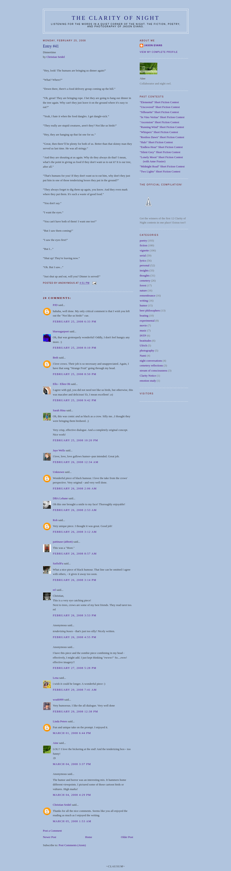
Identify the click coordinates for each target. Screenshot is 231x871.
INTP (143, 335)
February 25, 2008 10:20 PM (75, 440)
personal (144, 265)
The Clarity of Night (116, 18)
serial (143, 255)
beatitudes (145, 340)
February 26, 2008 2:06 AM (75, 488)
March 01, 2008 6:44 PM (72, 733)
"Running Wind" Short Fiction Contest (162, 127)
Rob (55, 520)
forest (143, 285)
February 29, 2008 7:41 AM (75, 689)
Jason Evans (153, 45)
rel (54, 589)
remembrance (147, 295)
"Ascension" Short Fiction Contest (159, 122)
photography (147, 350)
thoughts (145, 275)
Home (88, 837)
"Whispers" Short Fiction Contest (159, 132)
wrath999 (58, 699)
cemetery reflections (151, 365)
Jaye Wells (59, 450)
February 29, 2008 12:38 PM (75, 711)
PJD (55, 305)
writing (144, 300)
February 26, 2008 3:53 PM (74, 615)
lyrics (143, 260)
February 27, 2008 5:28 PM (74, 668)
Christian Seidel (55, 57)
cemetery (145, 280)
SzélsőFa (58, 563)
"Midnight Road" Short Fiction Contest (162, 166)
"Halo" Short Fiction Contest (156, 142)
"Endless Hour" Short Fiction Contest (161, 147)
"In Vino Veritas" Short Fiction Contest (162, 117)
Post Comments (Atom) (72, 845)
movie (143, 325)
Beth (55, 357)
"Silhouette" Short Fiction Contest (159, 112)
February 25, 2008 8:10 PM (74, 347)
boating (144, 315)
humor (143, 305)
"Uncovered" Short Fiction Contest (160, 107)
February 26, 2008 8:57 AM (75, 553)
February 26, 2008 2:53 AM (75, 510)
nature (143, 290)
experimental (147, 320)
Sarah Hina (59, 410)
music (143, 330)
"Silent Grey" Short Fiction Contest (160, 152)
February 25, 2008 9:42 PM (74, 400)
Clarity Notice (148, 375)
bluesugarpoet (61, 331)
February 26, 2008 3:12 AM (75, 531)
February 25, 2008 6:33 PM (74, 321)
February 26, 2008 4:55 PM (74, 637)
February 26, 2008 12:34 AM (75, 462)
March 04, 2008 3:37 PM (72, 764)
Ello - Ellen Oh (61, 384)
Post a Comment (52, 830)
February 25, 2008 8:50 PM (74, 374)
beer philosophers (150, 310)
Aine (55, 743)
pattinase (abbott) (63, 541)
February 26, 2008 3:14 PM (74, 580)
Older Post (127, 837)
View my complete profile (159, 52)
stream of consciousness (153, 370)
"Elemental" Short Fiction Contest (159, 102)
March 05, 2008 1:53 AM (72, 821)
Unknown (58, 472)
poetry (143, 240)
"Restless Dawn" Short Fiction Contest (162, 137)
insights (144, 270)
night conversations (151, 360)
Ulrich (143, 345)
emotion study (148, 380)
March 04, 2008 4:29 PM (72, 794)
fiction (143, 245)
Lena (56, 677)
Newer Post (49, 837)
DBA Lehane (60, 498)
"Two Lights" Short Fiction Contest (160, 171)
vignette (144, 250)
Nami (143, 355)
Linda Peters (60, 721)
